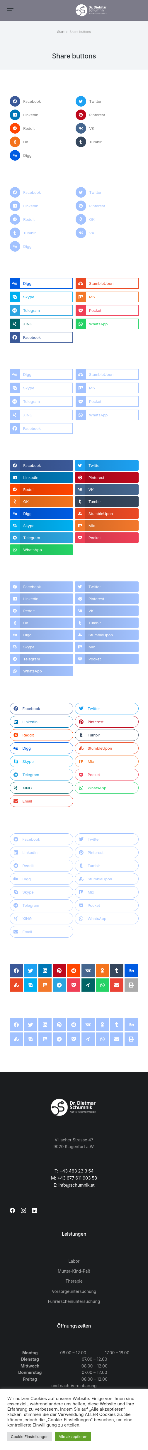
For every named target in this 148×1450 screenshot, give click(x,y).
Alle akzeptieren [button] (73, 1436)
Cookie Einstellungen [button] (30, 1436)
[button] (10, 10)
